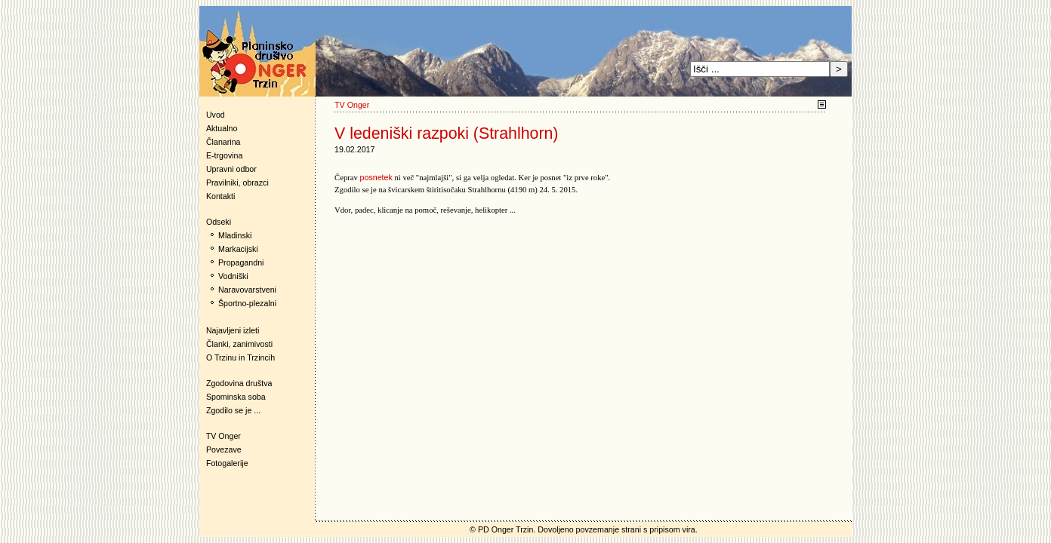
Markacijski (238, 248)
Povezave (224, 449)
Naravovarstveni (247, 289)
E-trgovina (224, 155)
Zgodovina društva (236, 383)
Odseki (215, 221)
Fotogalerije (227, 463)
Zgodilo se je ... (233, 410)
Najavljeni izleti (232, 330)
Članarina (223, 141)
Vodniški (233, 276)
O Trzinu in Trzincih (240, 357)
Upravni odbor (231, 168)
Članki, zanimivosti (239, 343)
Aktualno (221, 128)
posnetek (376, 177)
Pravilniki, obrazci (237, 182)
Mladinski (234, 235)
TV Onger (220, 435)
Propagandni (241, 262)
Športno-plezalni (247, 303)
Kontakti (221, 196)
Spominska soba (236, 396)
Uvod (215, 114)
